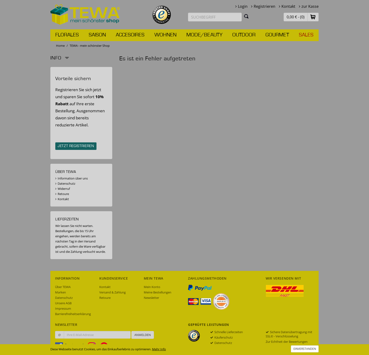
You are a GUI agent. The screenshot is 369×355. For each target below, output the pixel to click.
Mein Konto (152, 287)
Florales (67, 35)
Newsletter (151, 298)
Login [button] (243, 6)
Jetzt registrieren (76, 146)
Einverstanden (304, 349)
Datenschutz (66, 183)
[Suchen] (246, 16)
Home (60, 45)
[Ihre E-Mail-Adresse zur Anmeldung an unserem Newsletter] (97, 335)
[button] (313, 16)
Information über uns (73, 178)
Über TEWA (63, 287)
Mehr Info (159, 349)
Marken (60, 292)
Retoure (63, 194)
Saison (97, 35)
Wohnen (165, 35)
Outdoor (244, 35)
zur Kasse (310, 6)
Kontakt (288, 6)
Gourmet (277, 35)
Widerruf (64, 189)
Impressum (63, 308)
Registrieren (264, 6)
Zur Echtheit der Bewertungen (287, 341)
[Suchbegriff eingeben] (215, 17)
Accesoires (130, 35)
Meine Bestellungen (157, 292)
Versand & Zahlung (112, 292)
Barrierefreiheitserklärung (73, 314)
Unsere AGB (63, 303)
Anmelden (142, 335)
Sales (306, 35)
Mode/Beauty (204, 35)
